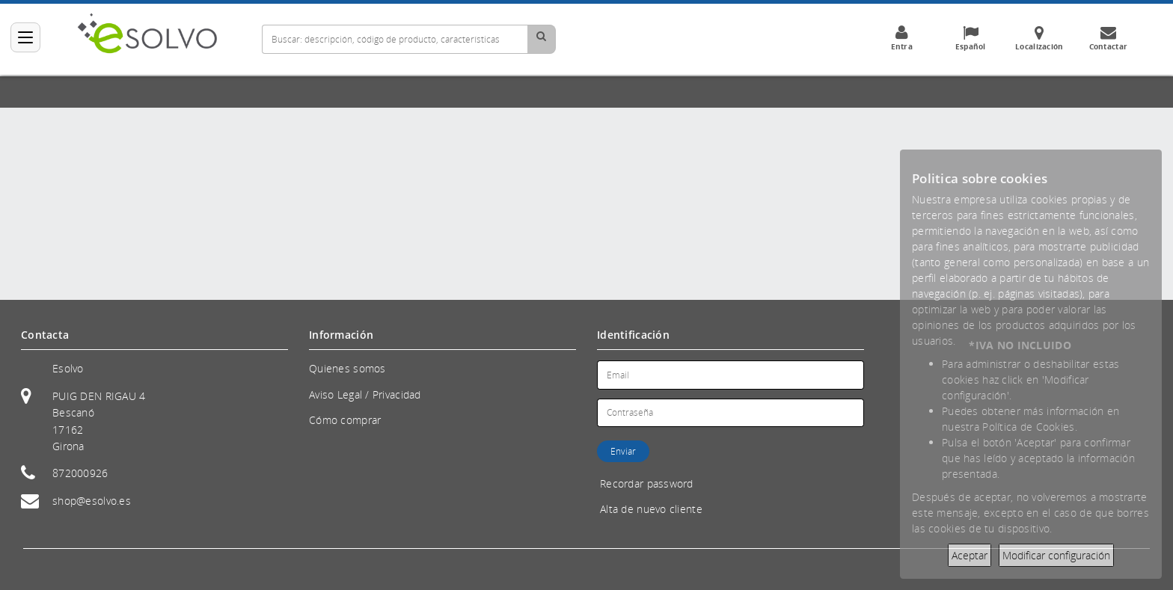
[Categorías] (25, 37)
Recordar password (646, 483)
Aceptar (969, 555)
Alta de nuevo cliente (651, 509)
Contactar (1108, 38)
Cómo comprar (345, 420)
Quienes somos (347, 368)
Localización (1039, 38)
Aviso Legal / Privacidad (365, 394)
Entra (901, 38)
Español (970, 38)
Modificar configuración (1056, 555)
